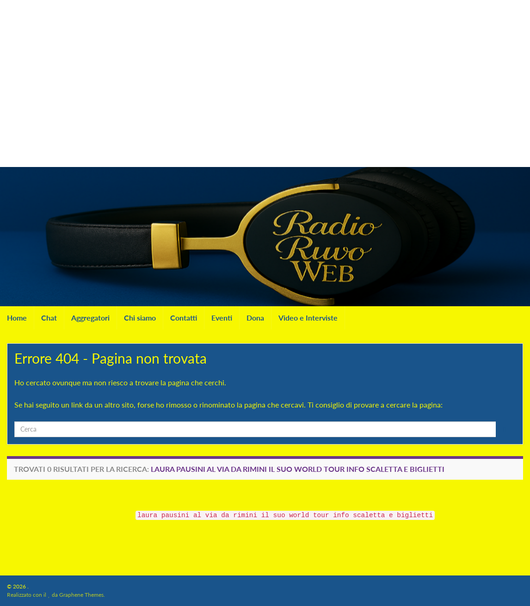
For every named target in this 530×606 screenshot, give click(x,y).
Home (17, 317)
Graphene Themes (81, 594)
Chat (49, 317)
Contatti (183, 317)
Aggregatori (90, 317)
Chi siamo (140, 317)
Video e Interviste (308, 317)
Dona (255, 317)
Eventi (221, 317)
